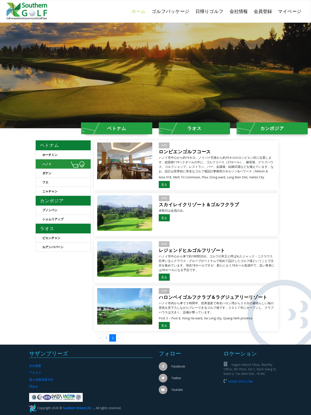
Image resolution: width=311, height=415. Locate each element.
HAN (164, 145)
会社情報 (239, 11)
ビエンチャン (66, 239)
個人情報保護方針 (41, 379)
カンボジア (272, 128)
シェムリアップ (66, 220)
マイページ (289, 11)
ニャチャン (66, 192)
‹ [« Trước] (100, 338)
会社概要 (35, 366)
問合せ (33, 386)
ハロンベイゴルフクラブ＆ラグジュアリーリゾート (213, 297)
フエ (66, 183)
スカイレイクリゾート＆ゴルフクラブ (199, 204)
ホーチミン (66, 155)
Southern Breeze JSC (77, 408)
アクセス (35, 373)
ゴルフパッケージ (170, 11)
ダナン (66, 174)
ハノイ (63, 165)
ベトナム (116, 128)
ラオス (194, 128)
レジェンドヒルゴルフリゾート (192, 250)
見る (164, 184)
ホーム (140, 11)
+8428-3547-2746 (240, 381)
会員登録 (263, 11)
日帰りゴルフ (209, 11)
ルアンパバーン (66, 248)
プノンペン (66, 211)
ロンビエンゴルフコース (185, 152)
